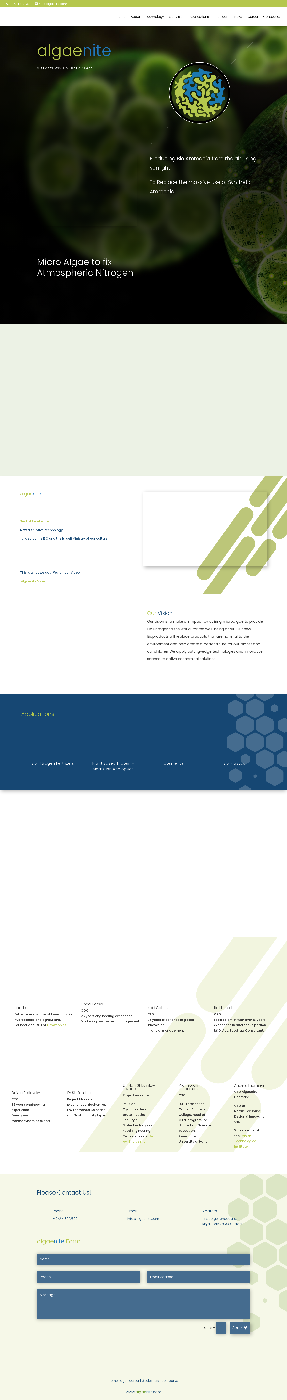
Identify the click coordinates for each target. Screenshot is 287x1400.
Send (237, 1328)
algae (74, 50)
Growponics (56, 1025)
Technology (154, 17)
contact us (170, 1380)
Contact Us (272, 17)
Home (121, 17)
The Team (221, 17)
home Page (118, 1380)
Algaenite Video (33, 581)
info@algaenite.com (143, 1218)
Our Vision (176, 17)
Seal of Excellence (34, 521)
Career (253, 17)
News (238, 17)
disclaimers (150, 1380)
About (135, 17)
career (134, 1380)
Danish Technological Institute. (245, 1141)
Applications (199, 17)
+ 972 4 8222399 (20, 4)
